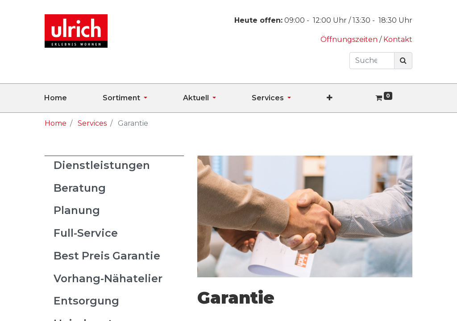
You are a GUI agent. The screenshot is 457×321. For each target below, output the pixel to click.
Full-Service (86, 232)
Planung (77, 210)
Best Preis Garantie (107, 255)
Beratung (80, 187)
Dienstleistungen (102, 165)
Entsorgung (86, 300)
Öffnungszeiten (349, 39)
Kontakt (397, 39)
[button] (347, 98)
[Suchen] (403, 60)
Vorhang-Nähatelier (108, 278)
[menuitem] (73, 98)
